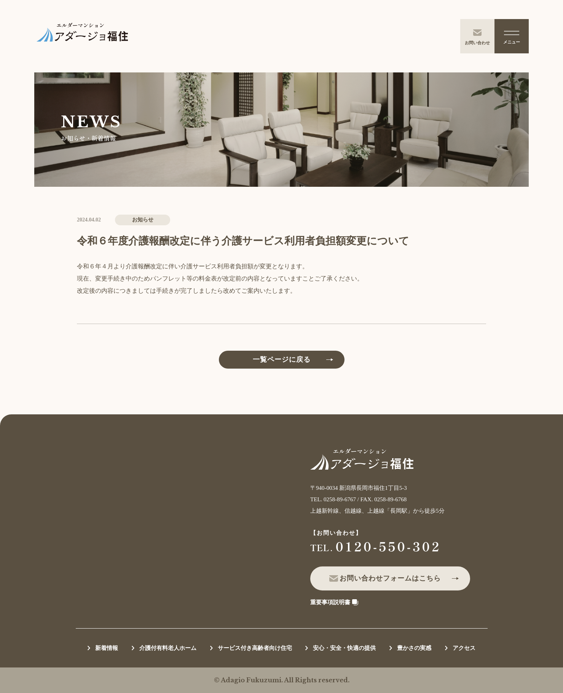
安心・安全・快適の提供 (344, 648)
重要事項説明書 (330, 602)
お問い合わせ (477, 37)
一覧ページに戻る (282, 359)
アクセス (464, 648)
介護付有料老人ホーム (167, 648)
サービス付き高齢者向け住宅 (255, 648)
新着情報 (106, 648)
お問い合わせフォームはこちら (390, 578)
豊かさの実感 (414, 648)
